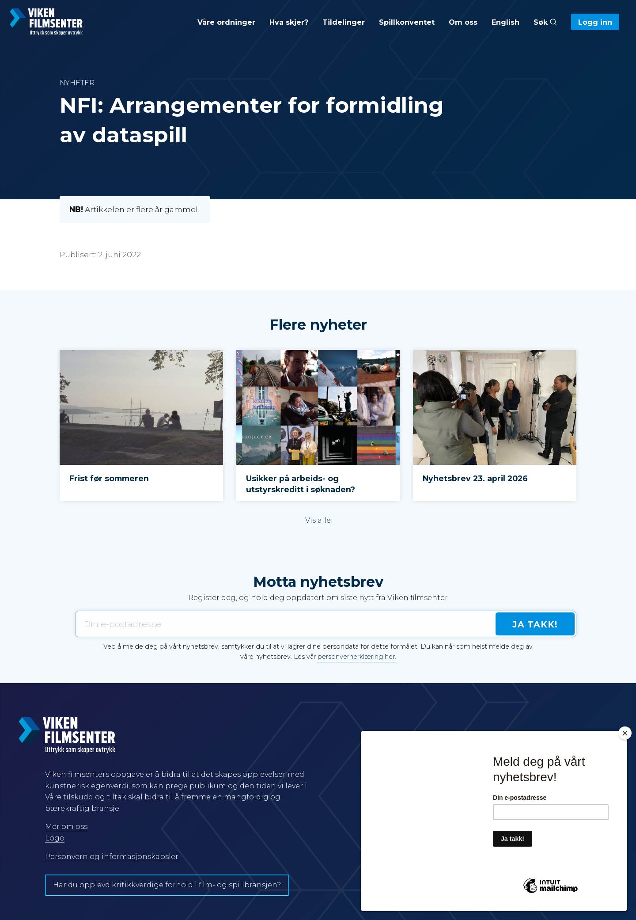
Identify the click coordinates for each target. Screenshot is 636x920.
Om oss (463, 22)
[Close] (625, 733)
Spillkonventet (407, 22)
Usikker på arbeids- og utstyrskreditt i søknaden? (300, 484)
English (505, 22)
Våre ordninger (226, 22)
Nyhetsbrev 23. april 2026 (475, 478)
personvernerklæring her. (357, 657)
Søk (545, 22)
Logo (54, 838)
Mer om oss (66, 826)
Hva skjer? (288, 22)
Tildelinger (343, 22)
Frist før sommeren (109, 478)
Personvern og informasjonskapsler (111, 856)
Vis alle (318, 520)
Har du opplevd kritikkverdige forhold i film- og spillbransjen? (167, 885)
